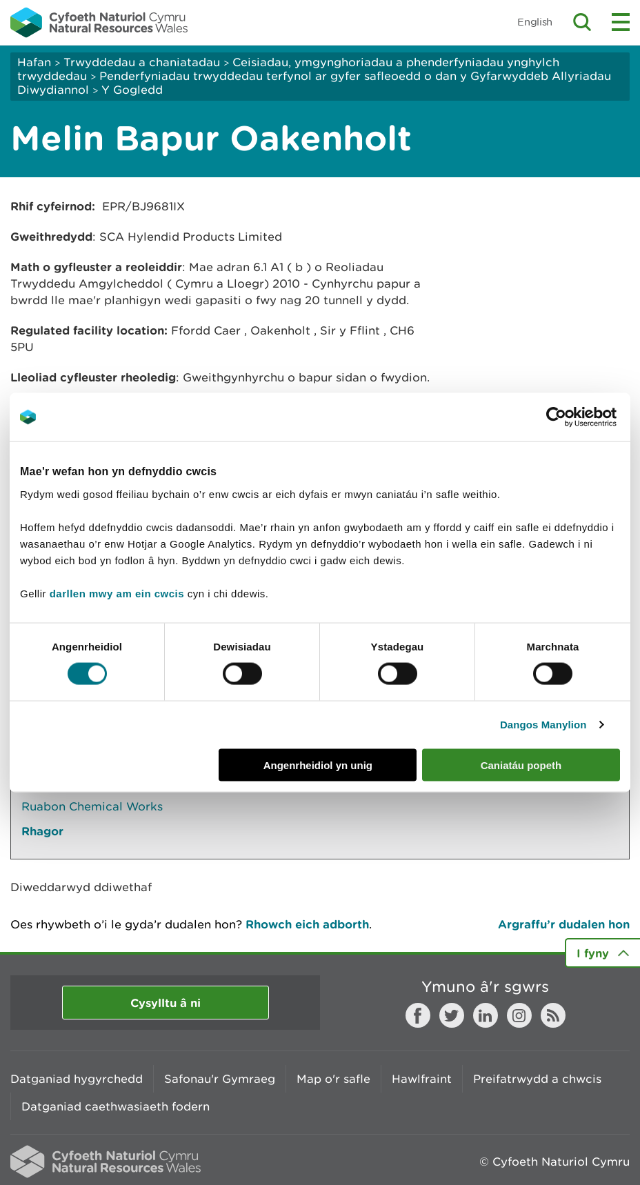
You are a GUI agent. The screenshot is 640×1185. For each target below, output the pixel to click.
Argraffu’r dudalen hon (564, 923)
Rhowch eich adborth (307, 923)
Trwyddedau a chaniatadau (141, 62)
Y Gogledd (132, 90)
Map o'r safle (333, 1079)
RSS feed (553, 1015)
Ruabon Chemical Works (92, 806)
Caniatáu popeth (521, 764)
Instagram (519, 1015)
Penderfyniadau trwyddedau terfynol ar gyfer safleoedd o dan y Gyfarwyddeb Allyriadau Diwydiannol (314, 83)
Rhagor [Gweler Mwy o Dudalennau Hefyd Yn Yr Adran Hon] (42, 830)
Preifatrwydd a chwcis (537, 1079)
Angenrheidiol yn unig (317, 764)
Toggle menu (620, 22)
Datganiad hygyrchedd (76, 1079)
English (534, 21)
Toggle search (582, 22)
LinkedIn (485, 1015)
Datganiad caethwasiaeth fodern (115, 1106)
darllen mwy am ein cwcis (117, 593)
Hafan (34, 62)
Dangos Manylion (543, 724)
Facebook (418, 1015)
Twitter (451, 1015)
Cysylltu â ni (165, 1002)
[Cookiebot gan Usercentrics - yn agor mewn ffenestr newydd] (580, 417)
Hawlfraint (422, 1079)
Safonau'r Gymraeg (219, 1079)
